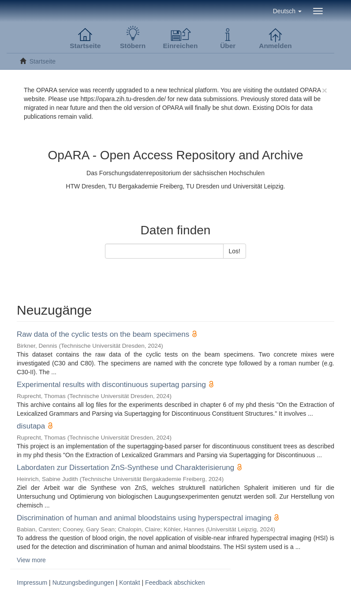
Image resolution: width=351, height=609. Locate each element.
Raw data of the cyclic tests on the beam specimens (103, 334)
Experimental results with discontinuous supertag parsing (111, 384)
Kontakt (129, 582)
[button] (287, 11)
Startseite (43, 61)
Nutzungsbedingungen (83, 582)
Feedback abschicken (175, 582)
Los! (234, 251)
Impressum (32, 582)
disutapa (31, 426)
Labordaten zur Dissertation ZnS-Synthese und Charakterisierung (125, 467)
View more (31, 560)
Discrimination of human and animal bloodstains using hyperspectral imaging (144, 518)
